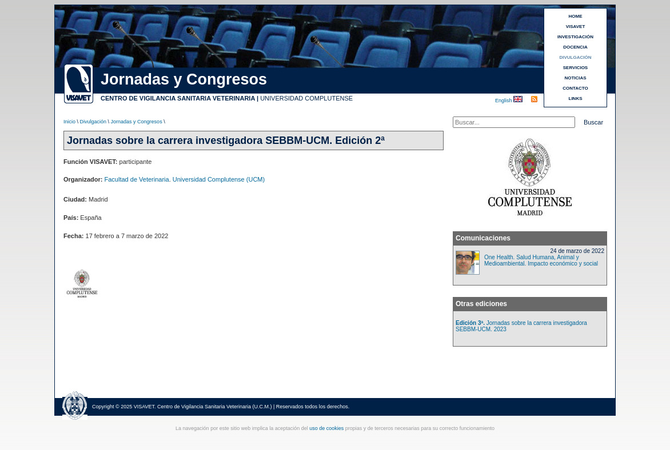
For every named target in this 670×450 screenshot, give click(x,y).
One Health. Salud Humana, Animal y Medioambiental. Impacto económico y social (541, 260)
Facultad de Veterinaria (137, 179)
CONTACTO (575, 88)
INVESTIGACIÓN (575, 36)
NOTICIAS (575, 78)
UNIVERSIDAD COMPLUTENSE (306, 98)
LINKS (576, 98)
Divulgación (93, 121)
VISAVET (575, 26)
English (504, 100)
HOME (576, 16)
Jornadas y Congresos (136, 121)
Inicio (69, 121)
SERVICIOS (575, 67)
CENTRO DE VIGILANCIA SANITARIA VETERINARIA (178, 98)
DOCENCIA (575, 47)
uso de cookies (326, 428)
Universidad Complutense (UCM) (219, 179)
